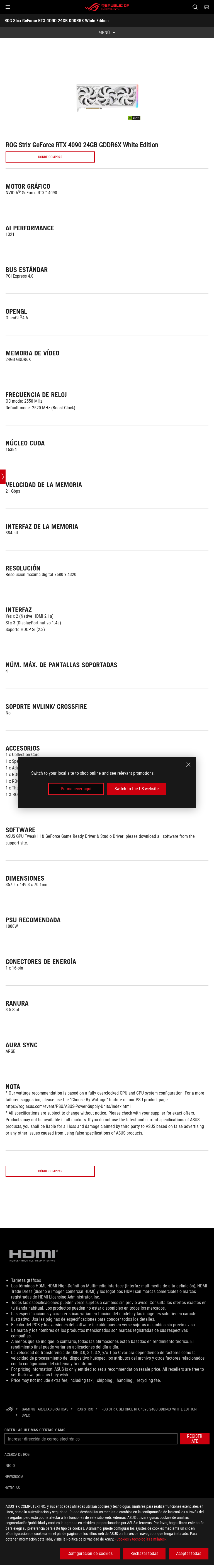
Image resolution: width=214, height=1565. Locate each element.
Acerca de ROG (17, 1464)
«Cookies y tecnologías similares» (140, 1539)
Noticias (12, 1497)
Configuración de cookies (90, 1553)
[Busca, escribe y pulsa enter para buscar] (194, 7)
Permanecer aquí (76, 788)
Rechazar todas (144, 1553)
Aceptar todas (188, 1553)
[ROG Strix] (85, 1418)
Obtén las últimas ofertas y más (34, 1439)
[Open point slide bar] (3, 477)
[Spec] (26, 1424)
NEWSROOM (13, 1486)
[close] (188, 764)
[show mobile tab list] (107, 32)
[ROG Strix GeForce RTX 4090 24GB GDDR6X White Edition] (149, 1418)
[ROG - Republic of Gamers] (107, 7)
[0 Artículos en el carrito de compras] (206, 7)
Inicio (9, 1475)
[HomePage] (8, 1419)
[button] (7, 7)
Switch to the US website (137, 788)
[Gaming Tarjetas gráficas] (45, 1418)
